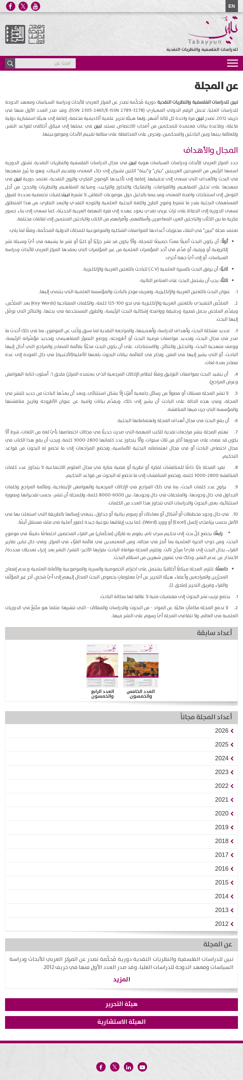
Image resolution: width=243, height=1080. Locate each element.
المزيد (121, 979)
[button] (222, 730)
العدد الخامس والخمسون (141, 694)
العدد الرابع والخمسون (102, 694)
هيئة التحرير (122, 1004)
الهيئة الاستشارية (121, 1022)
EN (232, 6)
